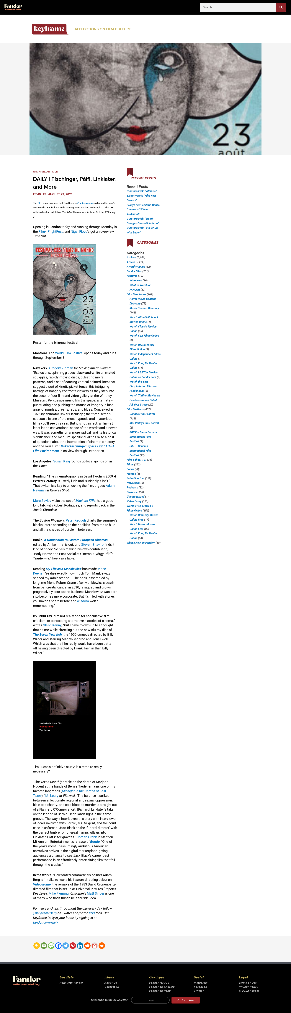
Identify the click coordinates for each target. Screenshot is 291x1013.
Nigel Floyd (79, 231)
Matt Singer (95, 893)
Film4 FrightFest (51, 231)
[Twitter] (65, 945)
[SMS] (51, 945)
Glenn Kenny (52, 625)
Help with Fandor (71, 983)
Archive (39, 171)
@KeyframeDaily (45, 913)
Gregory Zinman (61, 368)
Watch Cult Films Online (144, 335)
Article (52, 171)
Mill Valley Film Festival (144, 423)
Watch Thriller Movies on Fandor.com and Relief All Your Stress (145, 400)
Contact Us (112, 987)
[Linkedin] (80, 945)
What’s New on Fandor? (141, 542)
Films (130, 464)
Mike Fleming (59, 893)
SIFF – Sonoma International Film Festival (140, 450)
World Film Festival (69, 353)
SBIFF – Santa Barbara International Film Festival (143, 437)
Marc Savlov (42, 501)
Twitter (199, 991)
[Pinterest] (73, 945)
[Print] (102, 945)
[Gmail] (94, 945)
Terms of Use (248, 983)
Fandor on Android (162, 987)
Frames (131, 473)
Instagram (201, 983)
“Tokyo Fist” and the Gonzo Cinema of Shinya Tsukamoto (143, 209)
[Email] (44, 945)
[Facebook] (58, 945)
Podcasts (132, 487)
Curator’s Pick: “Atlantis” (142, 191)
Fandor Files (134, 271)
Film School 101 (136, 460)
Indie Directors (135, 478)
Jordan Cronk (87, 837)
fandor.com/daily (45, 922)
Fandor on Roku (160, 991)
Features (132, 276)
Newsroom (133, 483)
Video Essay (134, 501)
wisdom (83, 601)
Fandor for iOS (159, 983)
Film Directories (136, 294)
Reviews (132, 492)
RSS (92, 913)
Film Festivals (135, 409)
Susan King (61, 461)
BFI (39, 203)
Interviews (136, 280)
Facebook (200, 987)
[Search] (281, 7)
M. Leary (51, 796)
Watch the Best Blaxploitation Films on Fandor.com (143, 386)
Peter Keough (76, 520)
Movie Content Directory (144, 308)
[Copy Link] (36, 945)
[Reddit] (87, 945)
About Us (110, 983)
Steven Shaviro (92, 544)
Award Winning (136, 266)
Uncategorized (135, 496)
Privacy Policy (248, 987)
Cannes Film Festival (142, 414)
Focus (130, 469)
